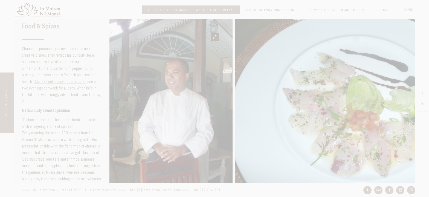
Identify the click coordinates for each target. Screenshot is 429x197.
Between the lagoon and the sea (336, 10)
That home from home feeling (271, 10)
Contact (383, 10)
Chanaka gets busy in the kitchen (60, 81)
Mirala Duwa (55, 172)
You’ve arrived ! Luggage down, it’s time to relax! (191, 10)
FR (411, 190)
